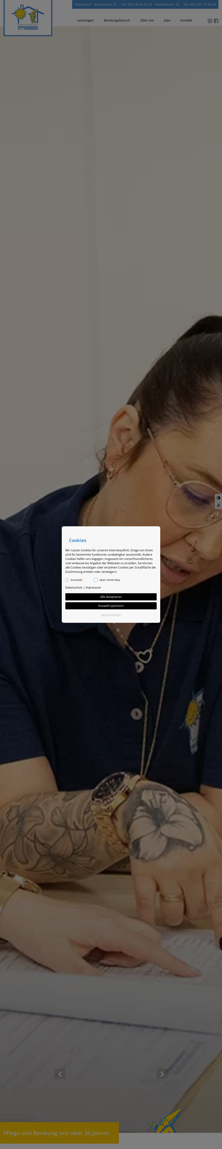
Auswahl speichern (111, 606)
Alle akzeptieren (111, 597)
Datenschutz (74, 587)
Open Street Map (109, 580)
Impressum (93, 587)
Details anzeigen (111, 614)
